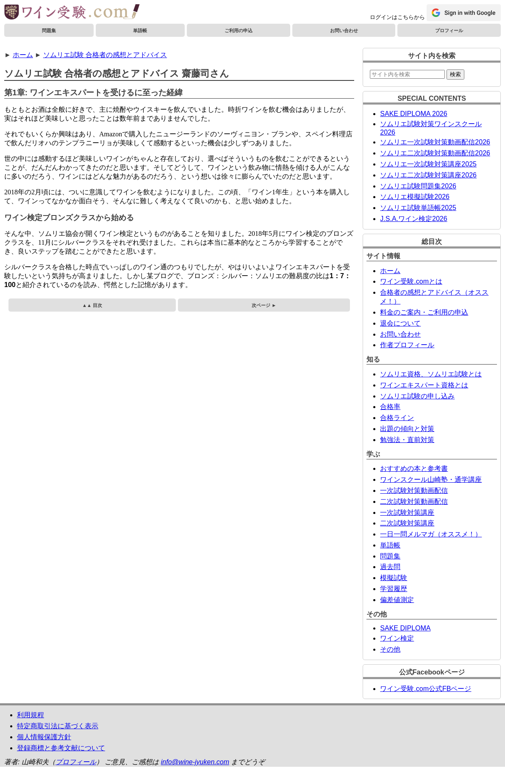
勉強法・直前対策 (407, 439)
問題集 (49, 30)
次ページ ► (264, 305)
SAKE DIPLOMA (405, 628)
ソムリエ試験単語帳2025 (418, 207)
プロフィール (449, 30)
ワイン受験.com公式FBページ (425, 688)
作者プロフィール (407, 344)
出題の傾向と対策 (407, 428)
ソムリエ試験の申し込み (417, 396)
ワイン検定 (397, 638)
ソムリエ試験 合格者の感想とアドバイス (105, 54)
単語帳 (140, 30)
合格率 (390, 406)
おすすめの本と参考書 (414, 468)
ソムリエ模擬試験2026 (415, 196)
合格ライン (397, 417)
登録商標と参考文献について (61, 748)
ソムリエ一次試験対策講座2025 (428, 164)
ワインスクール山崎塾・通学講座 (431, 479)
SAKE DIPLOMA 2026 (413, 113)
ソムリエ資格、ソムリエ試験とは (431, 374)
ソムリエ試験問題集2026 (418, 186)
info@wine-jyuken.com (195, 761)
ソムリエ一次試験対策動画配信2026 (435, 142)
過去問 (390, 566)
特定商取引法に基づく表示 (57, 726)
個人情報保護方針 (44, 737)
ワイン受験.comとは (411, 281)
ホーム (23, 54)
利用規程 (30, 714)
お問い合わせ (344, 30)
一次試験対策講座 (407, 512)
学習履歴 (393, 588)
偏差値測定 (397, 599)
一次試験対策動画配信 (414, 490)
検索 (455, 74)
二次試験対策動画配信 (414, 501)
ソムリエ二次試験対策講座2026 (428, 175)
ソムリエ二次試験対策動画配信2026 (435, 153)
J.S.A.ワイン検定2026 (413, 218)
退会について (400, 323)
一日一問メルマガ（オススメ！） (431, 534)
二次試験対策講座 (407, 523)
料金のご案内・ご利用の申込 (424, 312)
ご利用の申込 (238, 30)
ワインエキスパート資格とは (424, 385)
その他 (390, 649)
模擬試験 (393, 577)
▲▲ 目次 (92, 305)
